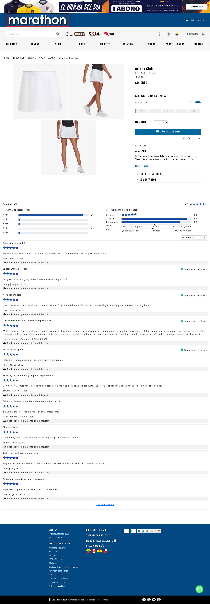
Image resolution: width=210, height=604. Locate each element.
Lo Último (11, 44)
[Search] (57, 34)
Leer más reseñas (105, 504)
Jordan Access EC (56, 537)
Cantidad (141, 122)
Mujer (58, 44)
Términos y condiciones (58, 571)
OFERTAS (198, 44)
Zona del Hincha (175, 44)
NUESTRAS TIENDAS (96, 529)
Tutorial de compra (56, 555)
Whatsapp (53, 563)
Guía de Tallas (54, 551)
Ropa (40, 57)
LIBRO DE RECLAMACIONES (99, 540)
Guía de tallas (141, 102)
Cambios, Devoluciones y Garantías (63, 567)
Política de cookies (57, 586)
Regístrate (200, 19)
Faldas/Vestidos (55, 57)
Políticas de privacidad (58, 578)
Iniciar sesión (188, 19)
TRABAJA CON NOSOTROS (99, 535)
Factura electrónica (57, 582)
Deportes (105, 44)
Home (6, 57)
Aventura (128, 44)
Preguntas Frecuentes (58, 548)
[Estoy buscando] (30, 34)
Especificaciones (150, 174)
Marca (151, 44)
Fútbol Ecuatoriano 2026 (59, 534)
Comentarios (147, 179)
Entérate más (142, 165)
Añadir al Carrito (168, 131)
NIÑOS (81, 44)
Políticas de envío (56, 574)
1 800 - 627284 (55, 559)
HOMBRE (35, 44)
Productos (18, 57)
